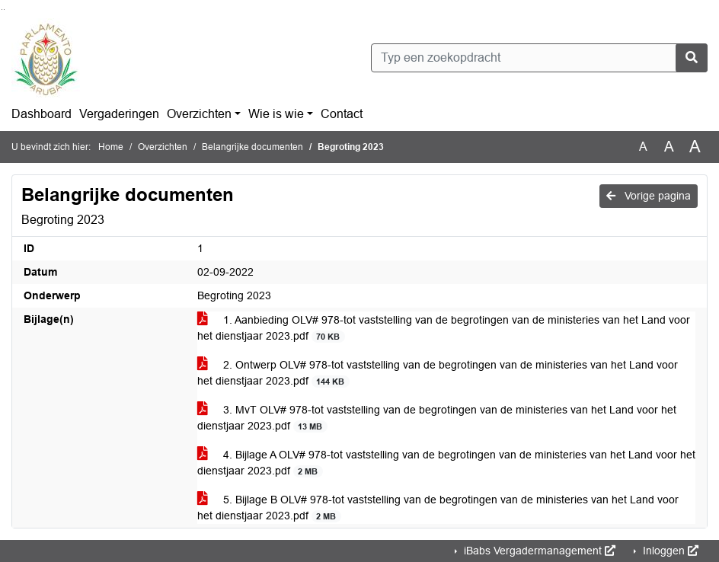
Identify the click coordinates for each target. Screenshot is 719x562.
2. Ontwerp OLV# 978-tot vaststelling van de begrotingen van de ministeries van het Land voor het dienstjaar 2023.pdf (437, 373)
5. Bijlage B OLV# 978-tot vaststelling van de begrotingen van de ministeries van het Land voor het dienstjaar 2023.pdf (438, 507)
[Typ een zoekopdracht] (539, 57)
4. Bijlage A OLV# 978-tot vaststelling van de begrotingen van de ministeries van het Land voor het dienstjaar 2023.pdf (446, 463)
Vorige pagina (648, 196)
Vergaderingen (119, 113)
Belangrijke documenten (252, 147)
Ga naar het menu (4, 9)
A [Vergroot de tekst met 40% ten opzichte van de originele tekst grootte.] (695, 147)
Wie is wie (276, 113)
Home (110, 147)
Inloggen (669, 550)
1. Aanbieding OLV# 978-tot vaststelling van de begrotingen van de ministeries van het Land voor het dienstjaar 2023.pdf (443, 328)
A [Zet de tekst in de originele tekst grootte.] (643, 146)
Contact (342, 113)
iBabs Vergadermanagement (538, 550)
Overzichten (199, 113)
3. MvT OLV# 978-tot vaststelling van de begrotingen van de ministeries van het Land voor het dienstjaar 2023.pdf (436, 418)
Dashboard (41, 113)
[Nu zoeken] (692, 57)
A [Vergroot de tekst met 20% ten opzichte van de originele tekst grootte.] (669, 147)
